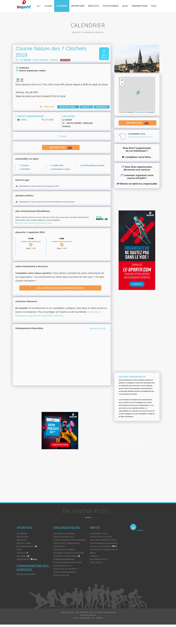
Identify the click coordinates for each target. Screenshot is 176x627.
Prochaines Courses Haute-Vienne (132, 440)
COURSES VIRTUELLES (62, 566)
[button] (138, 93)
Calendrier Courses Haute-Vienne (132, 435)
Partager (63, 136)
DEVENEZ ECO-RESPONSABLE (65, 556)
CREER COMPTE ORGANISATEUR (66, 543)
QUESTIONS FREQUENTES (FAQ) (103, 540)
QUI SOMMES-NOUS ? (99, 559)
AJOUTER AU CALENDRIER (63, 533)
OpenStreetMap (141, 112)
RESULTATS (21, 540)
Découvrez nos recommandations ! (60, 288)
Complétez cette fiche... (138, 157)
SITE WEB (49, 119)
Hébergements (101, 107)
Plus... (154, 6)
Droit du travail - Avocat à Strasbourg (145, 556)
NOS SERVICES (59, 546)
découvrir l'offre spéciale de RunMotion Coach (33, 223)
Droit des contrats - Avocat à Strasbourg (146, 559)
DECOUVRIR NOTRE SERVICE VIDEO (67, 562)
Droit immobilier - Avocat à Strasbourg (145, 553)
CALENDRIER (21, 533)
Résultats (93, 6)
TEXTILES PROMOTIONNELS (64, 572)
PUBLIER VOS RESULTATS (63, 537)
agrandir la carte (97, 328)
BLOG (18, 549)
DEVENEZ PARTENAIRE (25, 574)
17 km (30, 238)
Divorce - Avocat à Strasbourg (142, 540)
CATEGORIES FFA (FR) (98, 533)
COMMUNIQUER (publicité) (64, 559)
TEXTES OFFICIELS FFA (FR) (101, 537)
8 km (62, 238)
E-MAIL (23, 119)
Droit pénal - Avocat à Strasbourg (143, 546)
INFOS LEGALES (96, 562)
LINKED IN (94, 556)
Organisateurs (140, 6)
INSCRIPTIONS (22, 537)
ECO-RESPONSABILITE (25, 546)
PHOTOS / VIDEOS (23, 543)
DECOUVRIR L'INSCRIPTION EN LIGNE (68, 553)
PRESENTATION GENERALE (64, 549)
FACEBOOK (21, 553)
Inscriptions (77, 6)
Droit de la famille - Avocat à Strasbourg (146, 543)
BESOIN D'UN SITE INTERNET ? (65, 569)
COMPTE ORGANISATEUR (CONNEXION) (69, 540)
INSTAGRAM (21, 556)
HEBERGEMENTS (23, 559)
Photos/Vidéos (111, 6)
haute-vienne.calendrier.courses (140, 137)
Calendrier (61, 6)
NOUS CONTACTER (61, 575)
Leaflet (123, 112)
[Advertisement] (86, 475)
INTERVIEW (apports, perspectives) (103, 543)
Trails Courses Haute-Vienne (130, 446)
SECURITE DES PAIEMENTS (101, 546)
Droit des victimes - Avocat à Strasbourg (146, 549)
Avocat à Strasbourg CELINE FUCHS (104, 569)
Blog (125, 6)
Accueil (48, 6)
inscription (61, 148)
